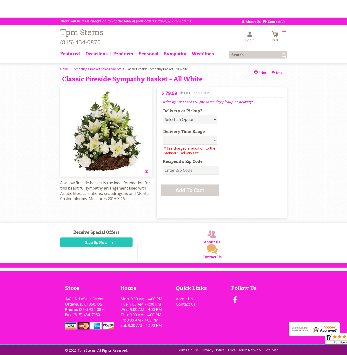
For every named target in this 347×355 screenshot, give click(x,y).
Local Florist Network (244, 350)
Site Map (272, 350)
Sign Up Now (96, 242)
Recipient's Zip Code (183, 161)
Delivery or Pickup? (182, 110)
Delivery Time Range (184, 131)
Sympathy (80, 69)
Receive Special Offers (96, 232)
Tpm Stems (81, 32)
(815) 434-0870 (80, 42)
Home (64, 69)
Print (260, 72)
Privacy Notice (213, 350)
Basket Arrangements (105, 69)
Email (277, 72)
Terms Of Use (188, 350)
